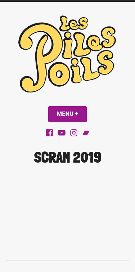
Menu (72, 113)
